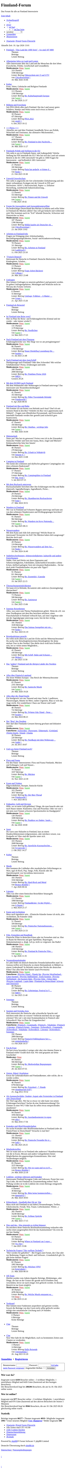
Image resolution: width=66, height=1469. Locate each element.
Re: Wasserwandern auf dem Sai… (39, 547)
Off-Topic (10, 1276)
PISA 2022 (29, 119)
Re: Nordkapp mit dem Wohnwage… (40, 740)
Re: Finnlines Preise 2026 (35, 374)
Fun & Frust (11, 1048)
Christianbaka (21, 1352)
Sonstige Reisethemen (15, 609)
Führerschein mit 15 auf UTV (37, 75)
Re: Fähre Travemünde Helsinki (38, 397)
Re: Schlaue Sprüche (33, 1216)
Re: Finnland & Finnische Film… (39, 951)
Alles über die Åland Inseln (17, 696)
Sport (8, 829)
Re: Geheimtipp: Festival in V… (38, 990)
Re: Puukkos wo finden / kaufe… (38, 820)
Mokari (18, 657)
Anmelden (6, 1359)
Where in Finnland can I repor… (38, 1241)
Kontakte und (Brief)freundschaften (21, 1126)
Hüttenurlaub (11, 436)
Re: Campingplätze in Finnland (38, 475)
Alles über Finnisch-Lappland (18, 675)
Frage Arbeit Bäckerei (34, 271)
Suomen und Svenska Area (17, 1011)
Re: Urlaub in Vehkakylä (35, 452)
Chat (8, 1324)
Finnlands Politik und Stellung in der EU (23, 151)
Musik (9, 866)
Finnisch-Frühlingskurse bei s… (38, 1039)
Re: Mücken (30, 774)
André (17, 742)
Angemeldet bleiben (35, 1368)
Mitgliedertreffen (13, 1149)
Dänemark (43, 731)
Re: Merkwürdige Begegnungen (38, 1064)
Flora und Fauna (13, 760)
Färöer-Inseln (12, 733)
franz (17, 501)
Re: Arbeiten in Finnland (35, 248)
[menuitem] (8, 25)
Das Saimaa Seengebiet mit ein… (39, 627)
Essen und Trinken (14, 783)
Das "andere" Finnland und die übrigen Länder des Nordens (31, 664)
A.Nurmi (18, 905)
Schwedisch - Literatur (38, 1029)
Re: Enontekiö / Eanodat (35, 577)
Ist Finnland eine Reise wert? (18, 316)
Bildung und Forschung (16, 105)
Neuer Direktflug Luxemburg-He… (39, 351)
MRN (17, 376)
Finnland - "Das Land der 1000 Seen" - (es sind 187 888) (30, 50)
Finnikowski (20, 399)
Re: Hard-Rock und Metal (35, 882)
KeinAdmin (20, 1269)
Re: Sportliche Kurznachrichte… (38, 846)
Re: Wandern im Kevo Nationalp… (39, 521)
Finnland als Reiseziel (15, 305)
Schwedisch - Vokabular (16, 1029)
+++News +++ (12, 128)
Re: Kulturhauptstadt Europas (37, 96)
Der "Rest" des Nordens (16, 721)
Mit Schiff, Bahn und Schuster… (38, 655)
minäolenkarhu (21, 1041)
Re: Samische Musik (33, 687)
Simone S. (19, 455)
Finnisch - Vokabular (47, 1025)
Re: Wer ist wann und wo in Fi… (38, 1168)
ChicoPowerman (22, 77)
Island (22, 733)
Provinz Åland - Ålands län (29, 974)
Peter (21, 68)
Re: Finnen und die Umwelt (36, 197)
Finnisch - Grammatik (27, 1025)
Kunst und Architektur (15, 912)
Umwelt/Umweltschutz (16, 178)
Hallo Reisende (31, 1349)
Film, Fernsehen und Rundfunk (19, 935)
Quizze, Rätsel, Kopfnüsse (17, 1073)
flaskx (17, 172)
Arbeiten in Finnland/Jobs (17, 234)
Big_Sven (19, 478)
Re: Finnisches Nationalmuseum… (39, 926)
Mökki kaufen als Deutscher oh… (39, 225)
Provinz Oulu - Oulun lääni (45, 979)
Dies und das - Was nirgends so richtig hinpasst (26, 1225)
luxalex (18, 353)
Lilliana (18, 273)
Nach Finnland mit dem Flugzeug (20, 339)
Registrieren (21, 1359)
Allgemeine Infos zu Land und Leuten (22, 61)
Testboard (10, 1303)
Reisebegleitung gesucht (16, 636)
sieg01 (18, 121)
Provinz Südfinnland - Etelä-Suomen (35, 977)
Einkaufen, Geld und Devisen (18, 804)
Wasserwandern (12, 530)
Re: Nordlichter (31, 330)
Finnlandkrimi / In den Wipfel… (38, 903)
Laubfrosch (20, 250)
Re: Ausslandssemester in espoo (38, 1117)
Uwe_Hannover (35, 1421)
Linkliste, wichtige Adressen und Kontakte (24, 1177)
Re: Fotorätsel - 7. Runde (35, 1087)
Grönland (53, 731)
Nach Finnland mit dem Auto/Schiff (21, 360)
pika (17, 1119)
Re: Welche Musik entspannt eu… (39, 1294)
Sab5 (17, 1142)
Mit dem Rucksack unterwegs (18, 484)
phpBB (14, 1441)
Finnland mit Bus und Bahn (17, 406)
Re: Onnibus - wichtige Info (36, 427)
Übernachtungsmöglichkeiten (18, 586)
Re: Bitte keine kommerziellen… (38, 1193)
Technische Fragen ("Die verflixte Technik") (24, 1250)
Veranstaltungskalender (16, 960)
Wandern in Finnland (15, 507)
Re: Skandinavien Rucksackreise (38, 498)
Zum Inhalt (5, 16)
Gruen (17, 298)
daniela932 (19, 1195)
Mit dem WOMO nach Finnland (19, 383)
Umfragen (10, 280)
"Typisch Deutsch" (14, 257)
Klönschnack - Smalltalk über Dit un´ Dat (23, 1202)
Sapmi (27, 68)
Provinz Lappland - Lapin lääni (19, 981)
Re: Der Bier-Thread (33, 795)
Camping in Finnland (15, 461)
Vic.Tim (18, 1244)
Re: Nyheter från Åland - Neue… (38, 712)
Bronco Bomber (22, 885)
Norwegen (32, 731)
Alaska (29, 733)
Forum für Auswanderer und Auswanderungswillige (28, 206)
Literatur (10, 891)
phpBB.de (30, 1445)
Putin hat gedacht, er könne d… (38, 169)
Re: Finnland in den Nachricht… (38, 142)
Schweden (22, 731)
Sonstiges (10, 999)
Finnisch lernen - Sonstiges (27, 1027)
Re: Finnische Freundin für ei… (38, 1140)
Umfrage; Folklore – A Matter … (38, 296)
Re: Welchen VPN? (33, 1267)
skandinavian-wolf (23, 1089)
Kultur (9, 84)
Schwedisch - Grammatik (51, 1027)
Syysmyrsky (20, 848)
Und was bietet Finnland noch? (19, 749)
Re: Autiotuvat (31, 600)
